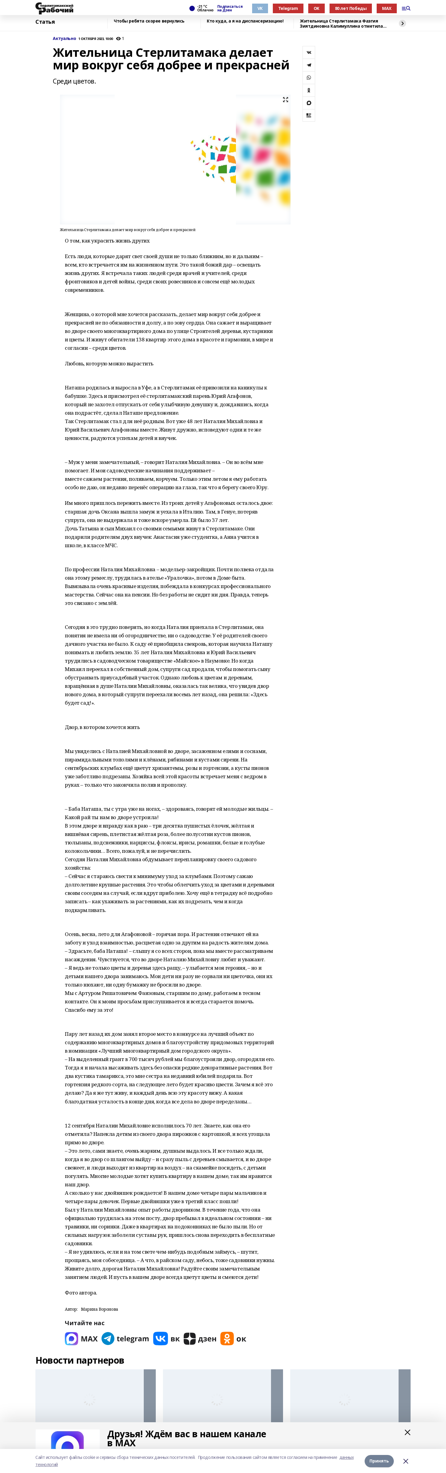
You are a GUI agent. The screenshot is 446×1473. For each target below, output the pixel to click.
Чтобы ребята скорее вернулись (149, 21)
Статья (45, 22)
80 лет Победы (351, 8)
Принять (379, 1461)
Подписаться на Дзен (230, 8)
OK (316, 8)
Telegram (288, 8)
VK (260, 8)
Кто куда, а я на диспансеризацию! (245, 21)
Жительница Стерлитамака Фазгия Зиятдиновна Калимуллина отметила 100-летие (341, 24)
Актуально (64, 38)
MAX (386, 8)
